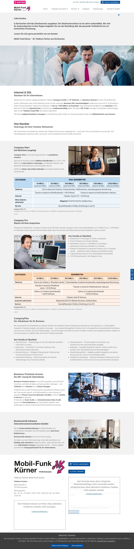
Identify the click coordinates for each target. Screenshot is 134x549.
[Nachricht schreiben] (132, 274)
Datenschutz (63, 535)
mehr (16, 214)
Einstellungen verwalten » (106, 541)
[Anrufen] (132, 270)
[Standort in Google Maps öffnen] (132, 278)
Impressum (71, 535)
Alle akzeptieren (77, 545)
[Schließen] (67, 15)
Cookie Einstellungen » (40, 511)
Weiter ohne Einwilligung (60, 545)
